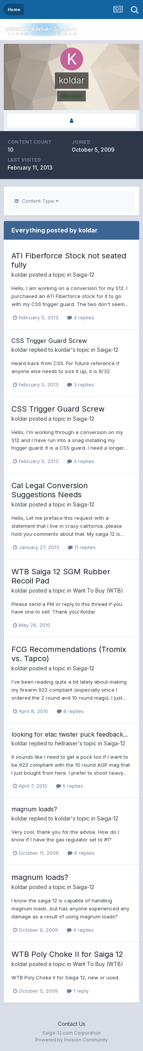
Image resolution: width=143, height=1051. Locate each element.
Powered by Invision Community (71, 1040)
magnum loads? (34, 809)
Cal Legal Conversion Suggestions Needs (49, 490)
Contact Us (71, 1024)
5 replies (69, 786)
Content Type (36, 201)
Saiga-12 (83, 274)
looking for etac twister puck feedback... (69, 734)
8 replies (70, 711)
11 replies (82, 547)
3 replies (80, 317)
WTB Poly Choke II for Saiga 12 (67, 954)
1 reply (77, 991)
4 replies (81, 853)
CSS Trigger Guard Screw (49, 340)
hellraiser (66, 743)
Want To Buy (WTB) (98, 590)
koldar (19, 274)
